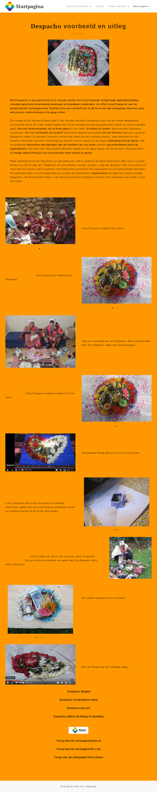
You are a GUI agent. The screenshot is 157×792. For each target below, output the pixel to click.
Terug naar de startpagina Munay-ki (78, 740)
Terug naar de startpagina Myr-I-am (78, 749)
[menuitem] (79, 6)
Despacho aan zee (78, 708)
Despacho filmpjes (79, 691)
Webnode (91, 786)
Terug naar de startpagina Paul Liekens (78, 757)
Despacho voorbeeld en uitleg (78, 699)
